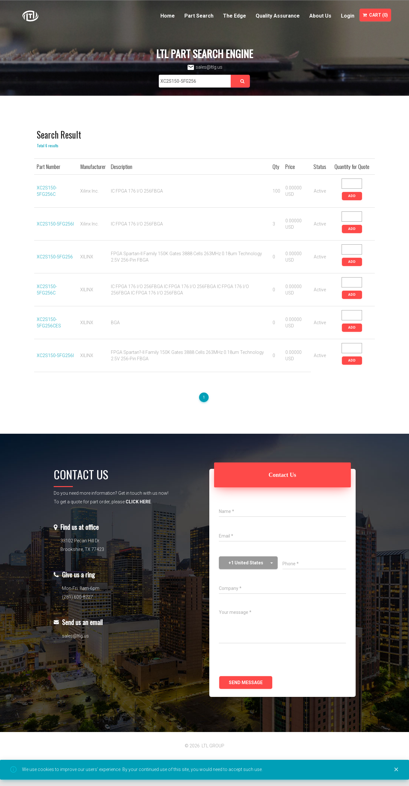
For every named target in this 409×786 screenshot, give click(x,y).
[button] (248, 562)
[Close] (396, 769)
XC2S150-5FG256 (55, 256)
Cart (375, 15)
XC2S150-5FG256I (55, 223)
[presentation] (267, 660)
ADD (352, 196)
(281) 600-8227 (77, 596)
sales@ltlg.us (204, 67)
